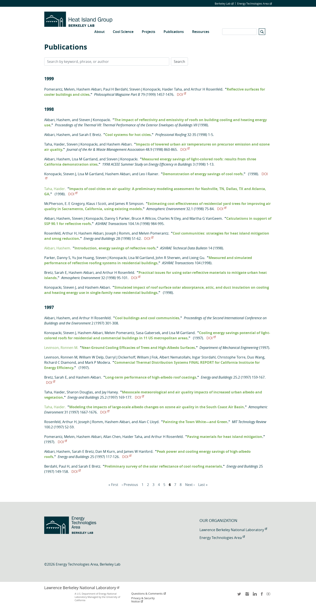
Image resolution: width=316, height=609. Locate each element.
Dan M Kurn (105, 451)
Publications (174, 31)
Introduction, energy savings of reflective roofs (114, 248)
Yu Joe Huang (83, 257)
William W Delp (91, 357)
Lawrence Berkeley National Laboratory (233, 529)
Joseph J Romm (117, 233)
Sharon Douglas (80, 392)
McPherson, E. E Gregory (64, 203)
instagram (247, 595)
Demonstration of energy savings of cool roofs (203, 174)
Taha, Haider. (55, 188)
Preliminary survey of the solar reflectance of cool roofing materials (163, 466)
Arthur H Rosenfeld (206, 89)
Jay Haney (110, 392)
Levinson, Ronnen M (60, 357)
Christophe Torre (231, 357)
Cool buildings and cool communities (147, 318)
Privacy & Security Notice (143, 600)
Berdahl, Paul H (56, 466)
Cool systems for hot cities (128, 134)
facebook (261, 595)
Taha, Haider (54, 144)
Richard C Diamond (60, 362)
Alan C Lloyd (149, 421)
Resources (200, 31)
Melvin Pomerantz (153, 233)
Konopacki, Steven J (60, 174)
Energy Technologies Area (254, 3)
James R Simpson (129, 203)
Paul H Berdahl (115, 89)
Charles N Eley (169, 218)
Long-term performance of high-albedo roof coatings (150, 377)
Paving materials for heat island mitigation (224, 436)
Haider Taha (172, 89)
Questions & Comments (148, 593)
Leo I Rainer (148, 174)
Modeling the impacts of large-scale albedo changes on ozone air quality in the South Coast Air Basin (156, 407)
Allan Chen (112, 436)
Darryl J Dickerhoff (120, 357)
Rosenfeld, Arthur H (60, 233)
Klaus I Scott (96, 203)
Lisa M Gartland (85, 159)
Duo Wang (255, 357)
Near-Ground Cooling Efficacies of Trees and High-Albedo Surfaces (138, 347)
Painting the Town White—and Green (195, 421)
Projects (148, 31)
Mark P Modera (97, 362)
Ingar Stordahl (204, 357)
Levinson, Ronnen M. (61, 347)
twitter (239, 595)
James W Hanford (138, 451)
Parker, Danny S (57, 257)
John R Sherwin (168, 257)
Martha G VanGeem (205, 218)
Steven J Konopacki (144, 89)
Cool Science (123, 31)
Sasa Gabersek (148, 332)
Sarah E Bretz (90, 134)
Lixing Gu (196, 257)
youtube (269, 595)
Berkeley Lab (224, 3)
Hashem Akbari (88, 89)
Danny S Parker (117, 218)
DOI (181, 94)
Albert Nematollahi (174, 357)
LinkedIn (254, 595)
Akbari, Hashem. (57, 248)
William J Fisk (147, 357)
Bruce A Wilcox (144, 218)
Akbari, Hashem (57, 119)
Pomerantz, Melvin (59, 89)
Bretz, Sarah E (55, 272)
